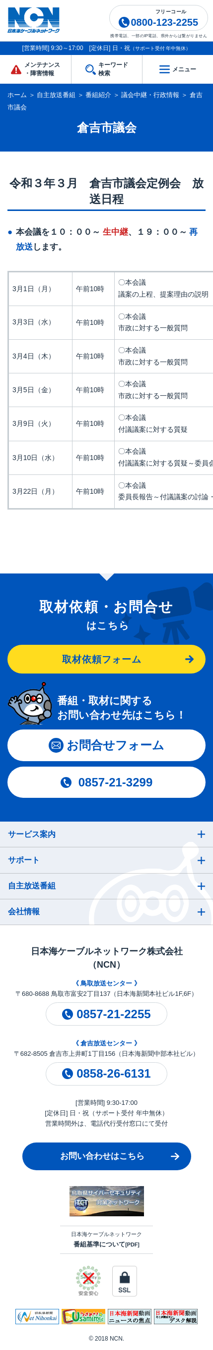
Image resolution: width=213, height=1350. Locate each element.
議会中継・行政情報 (150, 95)
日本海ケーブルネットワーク (106, 1239)
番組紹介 (98, 95)
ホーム (17, 95)
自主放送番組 (56, 95)
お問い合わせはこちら (102, 1156)
